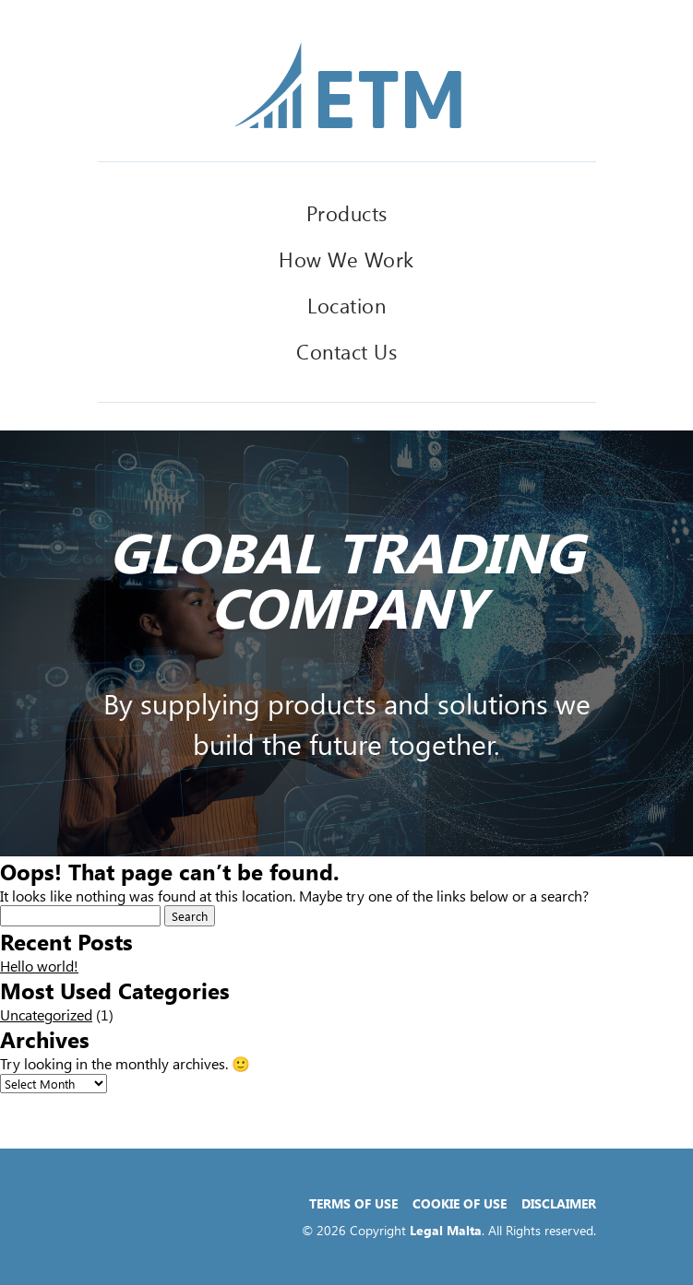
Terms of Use (353, 1203)
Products (347, 213)
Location (346, 305)
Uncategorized (46, 1014)
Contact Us (346, 351)
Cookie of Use (459, 1203)
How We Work (346, 259)
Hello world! (39, 965)
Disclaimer (558, 1203)
